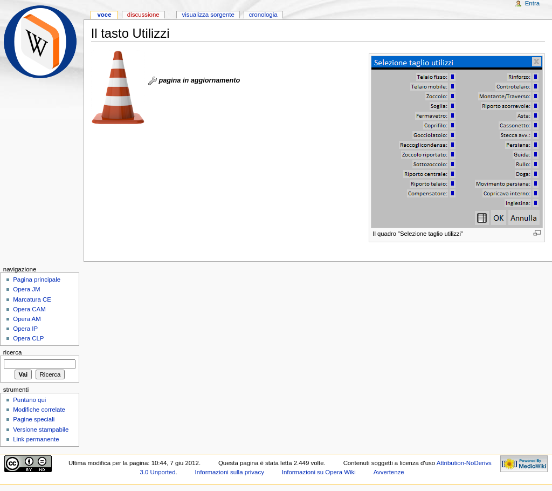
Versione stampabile (40, 429)
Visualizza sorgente (208, 14)
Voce (104, 14)
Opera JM (26, 289)
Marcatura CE (32, 299)
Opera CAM (29, 309)
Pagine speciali (33, 419)
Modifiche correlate (39, 409)
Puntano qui (29, 400)
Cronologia (263, 14)
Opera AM (27, 319)
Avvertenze (389, 472)
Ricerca (12, 352)
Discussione (143, 14)
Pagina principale (36, 279)
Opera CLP (28, 338)
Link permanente (36, 439)
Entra (532, 3)
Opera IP (25, 328)
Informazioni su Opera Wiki (319, 472)
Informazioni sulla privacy (229, 472)
